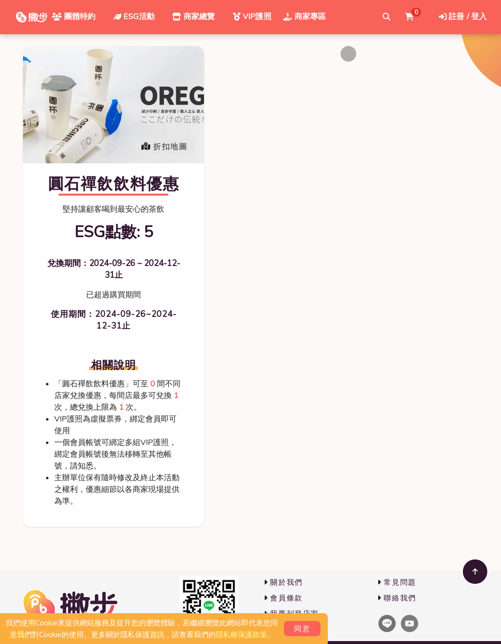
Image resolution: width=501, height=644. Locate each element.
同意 (302, 629)
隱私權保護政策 (241, 635)
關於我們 (283, 582)
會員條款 (283, 598)
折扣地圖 (164, 146)
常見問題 (396, 582)
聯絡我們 (396, 598)
